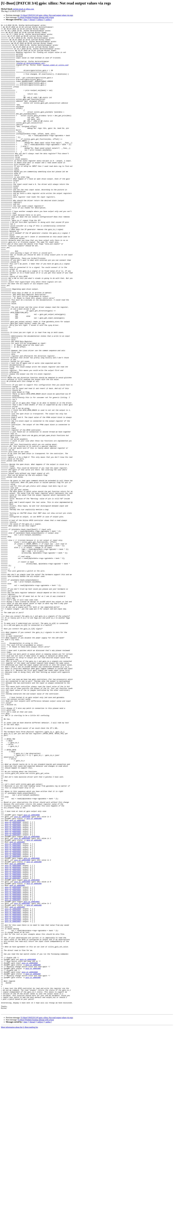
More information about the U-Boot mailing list (19, 1225)
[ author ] (48, 20)
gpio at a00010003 (13, 988)
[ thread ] (32, 20)
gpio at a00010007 (13, 997)
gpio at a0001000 (34, 977)
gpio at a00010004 (13, 990)
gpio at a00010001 (13, 984)
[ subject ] (40, 20)
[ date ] (25, 20)
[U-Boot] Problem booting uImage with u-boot (36, 17)
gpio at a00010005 (13, 993)
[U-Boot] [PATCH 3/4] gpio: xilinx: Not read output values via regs (47, 15)
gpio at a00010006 (13, 995)
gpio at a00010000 (32, 973)
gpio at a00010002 (13, 986)
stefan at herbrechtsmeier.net (30, 71)
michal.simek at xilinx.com (23, 9)
